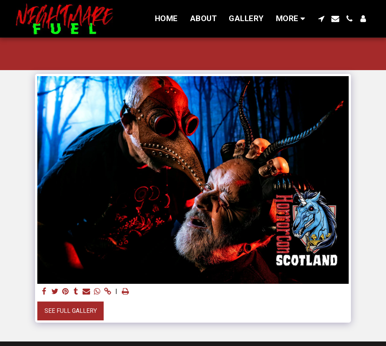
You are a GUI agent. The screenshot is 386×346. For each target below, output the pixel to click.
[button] (321, 19)
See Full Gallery (70, 310)
